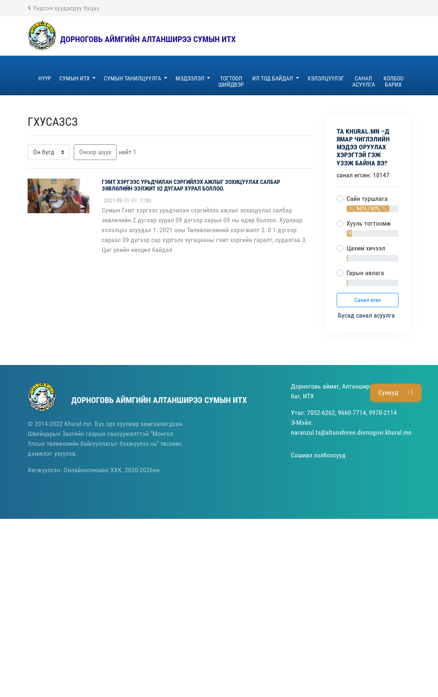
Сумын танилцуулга (133, 78)
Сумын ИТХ (75, 78)
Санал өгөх (367, 300)
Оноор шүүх (95, 152)
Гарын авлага (365, 273)
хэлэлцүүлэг (325, 78)
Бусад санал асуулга (367, 315)
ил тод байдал (273, 78)
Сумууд (395, 393)
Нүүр (44, 78)
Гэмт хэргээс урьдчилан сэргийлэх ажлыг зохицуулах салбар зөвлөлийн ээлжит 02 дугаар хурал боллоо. (191, 185)
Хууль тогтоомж (369, 223)
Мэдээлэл (191, 78)
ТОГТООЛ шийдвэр (231, 81)
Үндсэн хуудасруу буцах (63, 8)
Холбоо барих (393, 81)
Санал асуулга (363, 81)
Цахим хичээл (366, 248)
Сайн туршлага (367, 199)
